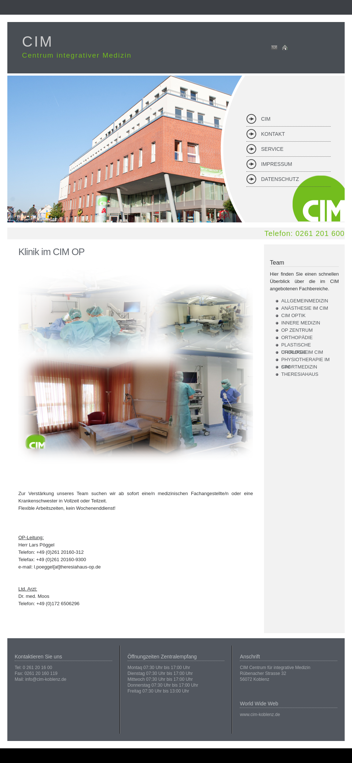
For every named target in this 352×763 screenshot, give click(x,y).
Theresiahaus (299, 374)
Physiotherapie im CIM (305, 360)
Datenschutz (280, 179)
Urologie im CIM (302, 352)
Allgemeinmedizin (304, 301)
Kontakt (273, 134)
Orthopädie (297, 337)
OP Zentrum (297, 330)
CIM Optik (293, 315)
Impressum (276, 164)
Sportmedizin (299, 367)
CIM (266, 119)
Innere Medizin (300, 323)
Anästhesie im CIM (304, 308)
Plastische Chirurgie (296, 345)
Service (272, 149)
